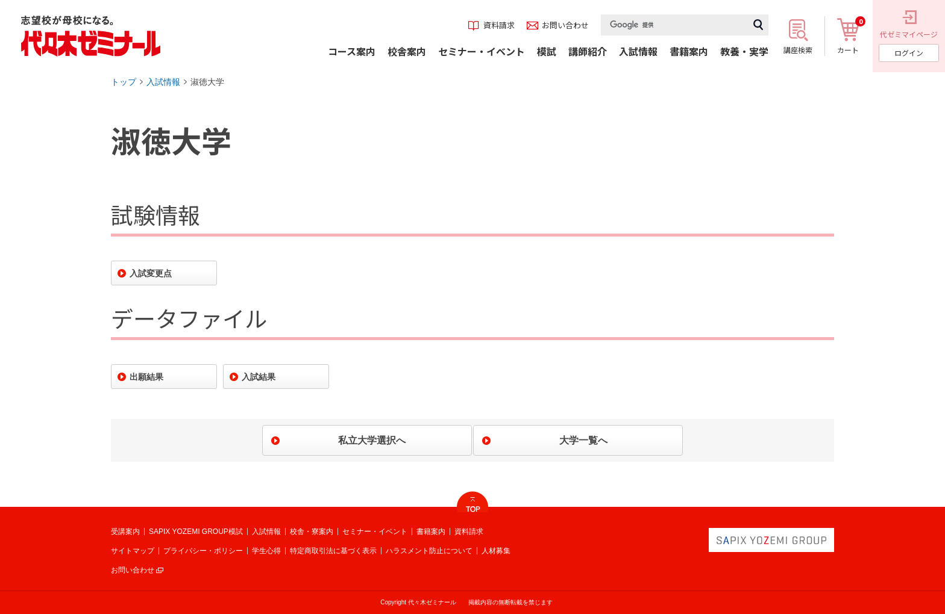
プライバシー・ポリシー (203, 551)
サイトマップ (132, 551)
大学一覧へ (583, 440)
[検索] (674, 24)
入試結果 (258, 377)
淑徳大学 (207, 82)
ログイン (908, 53)
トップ (123, 82)
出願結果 (146, 377)
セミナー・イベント (374, 531)
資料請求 (468, 531)
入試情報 (163, 82)
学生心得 (266, 551)
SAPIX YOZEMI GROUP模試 (196, 531)
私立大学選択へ (372, 440)
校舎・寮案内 (311, 531)
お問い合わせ (132, 570)
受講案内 (125, 531)
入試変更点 (151, 273)
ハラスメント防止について (429, 551)
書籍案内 (430, 531)
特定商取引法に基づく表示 (333, 551)
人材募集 (496, 551)
